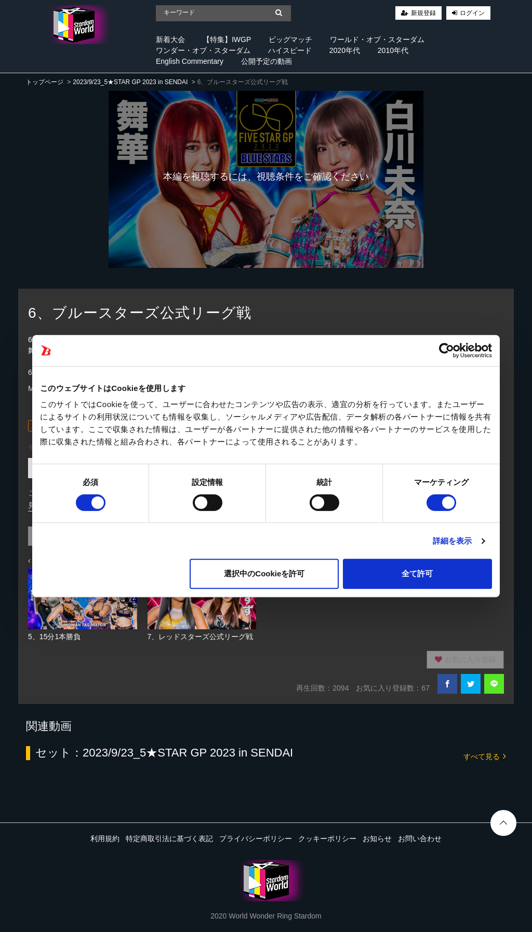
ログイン (472, 13)
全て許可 (417, 573)
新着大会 (170, 39)
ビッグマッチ (290, 39)
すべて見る (484, 755)
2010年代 (393, 50)
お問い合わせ (420, 838)
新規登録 (423, 13)
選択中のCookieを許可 (264, 573)
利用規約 (104, 838)
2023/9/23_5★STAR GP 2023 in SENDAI (130, 82)
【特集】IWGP (227, 39)
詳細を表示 (452, 540)
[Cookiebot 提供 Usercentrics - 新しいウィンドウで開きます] (446, 350)
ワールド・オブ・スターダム (377, 39)
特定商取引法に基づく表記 (169, 838)
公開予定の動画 (266, 61)
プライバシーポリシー (255, 838)
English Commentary (189, 61)
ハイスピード (290, 50)
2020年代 (344, 50)
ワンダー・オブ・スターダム (203, 50)
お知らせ (377, 838)
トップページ (44, 82)
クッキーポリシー (327, 838)
